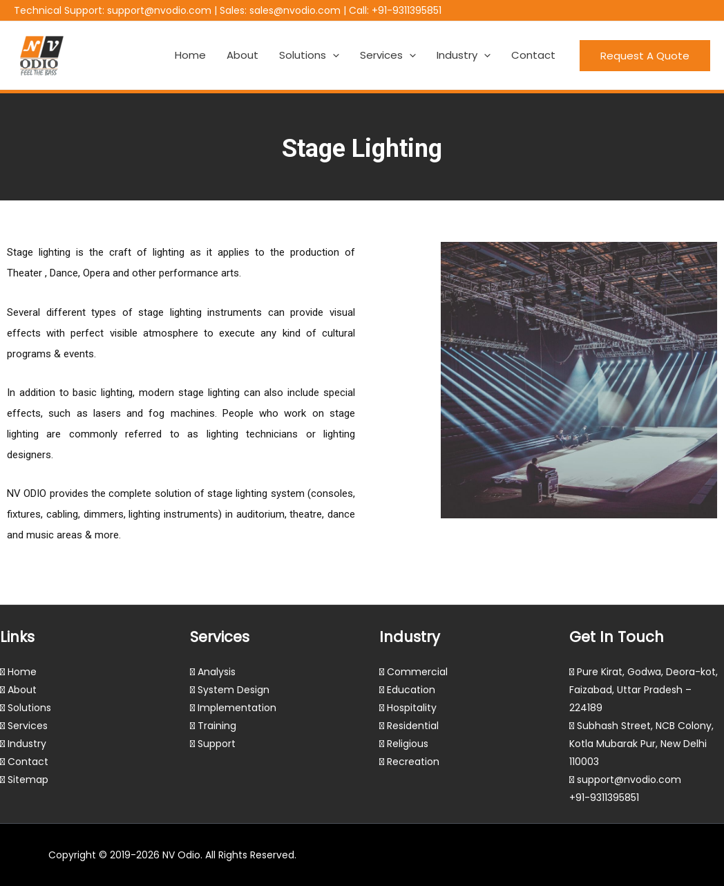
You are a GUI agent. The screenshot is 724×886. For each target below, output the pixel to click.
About (242, 55)
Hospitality (412, 708)
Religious (407, 744)
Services (388, 55)
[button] (645, 55)
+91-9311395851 (406, 10)
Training (217, 726)
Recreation (413, 762)
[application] (332, 55)
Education (411, 690)
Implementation (237, 708)
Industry (463, 55)
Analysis (217, 672)
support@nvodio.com (159, 10)
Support (217, 744)
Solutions (309, 55)
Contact (533, 55)
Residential (413, 726)
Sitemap (28, 779)
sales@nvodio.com (295, 10)
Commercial (417, 672)
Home (190, 55)
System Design (233, 690)
